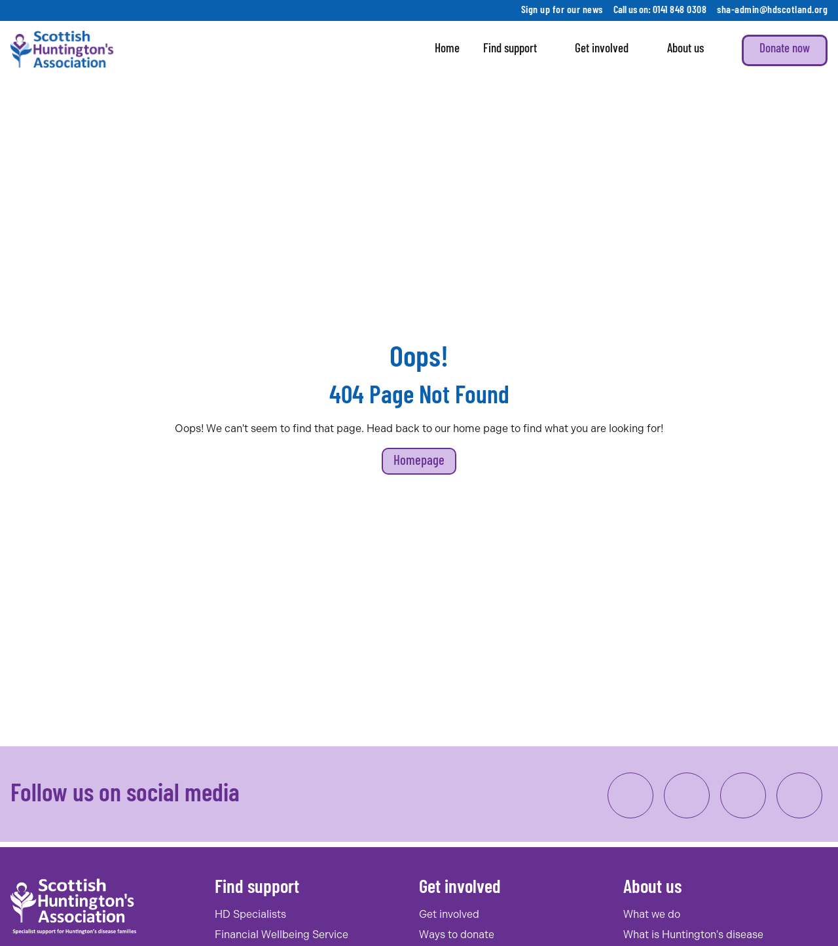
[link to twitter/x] (799, 795)
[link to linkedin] (743, 795)
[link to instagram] (687, 795)
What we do (651, 914)
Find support (517, 50)
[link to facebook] (630, 795)
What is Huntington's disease (693, 934)
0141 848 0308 (680, 10)
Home (447, 49)
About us (692, 50)
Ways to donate (456, 934)
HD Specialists (250, 914)
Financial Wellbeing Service (281, 934)
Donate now (784, 49)
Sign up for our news (562, 10)
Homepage (419, 461)
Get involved (609, 50)
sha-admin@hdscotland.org (772, 10)
